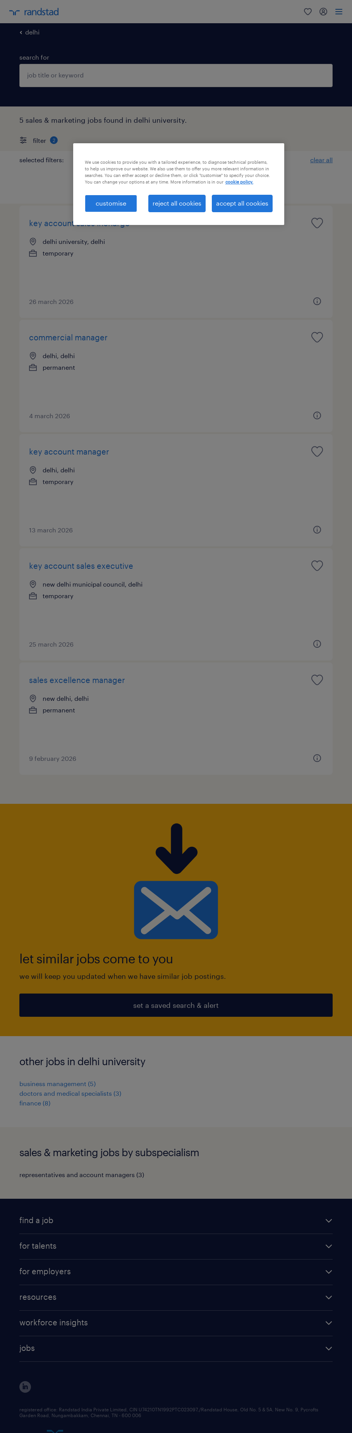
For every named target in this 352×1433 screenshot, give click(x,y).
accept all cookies (242, 203)
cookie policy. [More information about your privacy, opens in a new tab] (239, 181)
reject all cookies (177, 203)
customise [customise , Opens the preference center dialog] (111, 203)
